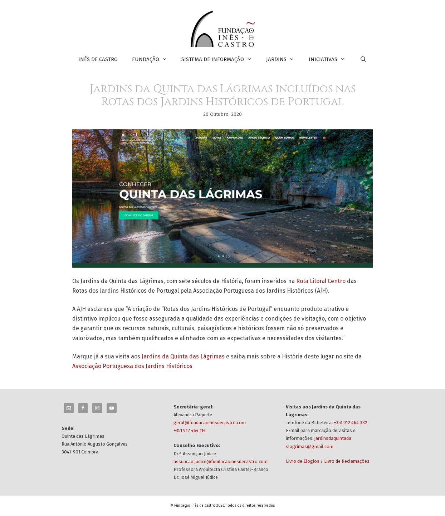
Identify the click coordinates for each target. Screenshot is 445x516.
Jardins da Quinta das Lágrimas (183, 356)
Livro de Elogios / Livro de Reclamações (328, 461)
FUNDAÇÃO (153, 59)
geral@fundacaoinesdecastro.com (209, 422)
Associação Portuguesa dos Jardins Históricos (132, 366)
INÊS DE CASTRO (98, 59)
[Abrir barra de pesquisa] (362, 59)
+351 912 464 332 (350, 422)
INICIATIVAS (330, 59)
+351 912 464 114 (189, 430)
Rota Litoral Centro (321, 281)
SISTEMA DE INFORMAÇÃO (220, 59)
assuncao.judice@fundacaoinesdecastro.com (220, 461)
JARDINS (284, 59)
